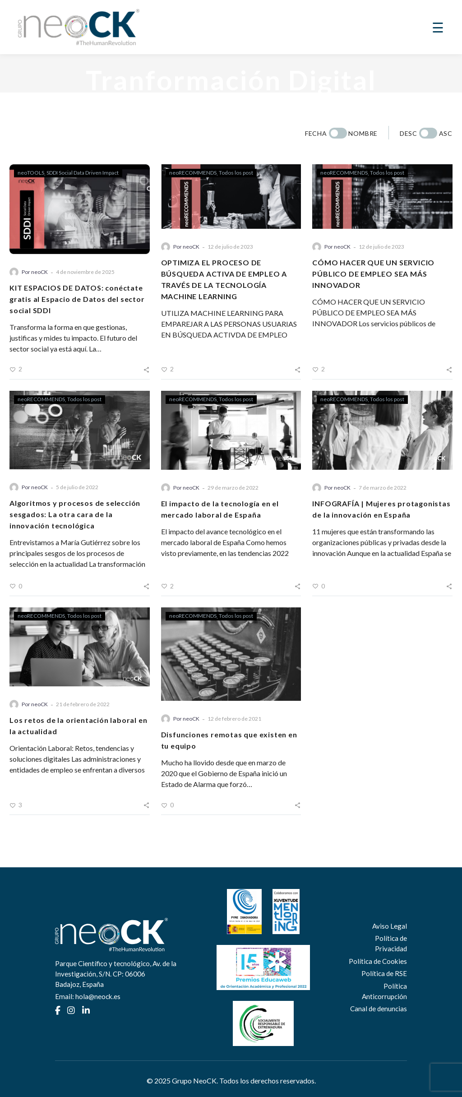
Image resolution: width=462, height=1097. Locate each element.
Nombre (363, 133)
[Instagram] (71, 1010)
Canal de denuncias (378, 1008)
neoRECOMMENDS (193, 172)
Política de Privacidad (391, 943)
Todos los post (236, 172)
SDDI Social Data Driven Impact (82, 172)
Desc (408, 133)
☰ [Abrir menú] (438, 27)
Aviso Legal (389, 926)
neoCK (39, 271)
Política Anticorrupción (384, 991)
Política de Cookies (378, 961)
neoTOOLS (31, 172)
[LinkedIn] (86, 1010)
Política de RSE (384, 973)
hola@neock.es (97, 996)
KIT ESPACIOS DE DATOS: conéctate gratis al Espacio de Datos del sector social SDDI (77, 299)
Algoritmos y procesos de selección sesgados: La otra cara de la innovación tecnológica (74, 514)
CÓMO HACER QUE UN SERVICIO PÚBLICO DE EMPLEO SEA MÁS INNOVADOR (373, 273)
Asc (446, 133)
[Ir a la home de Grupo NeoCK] (78, 27)
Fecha (316, 133)
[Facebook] (57, 1010)
